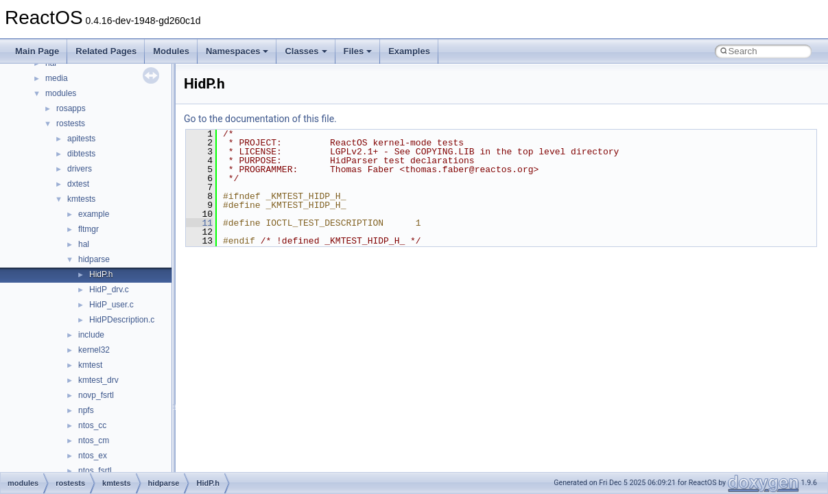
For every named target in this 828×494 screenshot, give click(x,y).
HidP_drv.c (109, 289)
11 (199, 223)
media (56, 78)
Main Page (37, 51)
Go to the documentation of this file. (260, 118)
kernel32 (94, 350)
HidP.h (101, 274)
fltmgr (88, 229)
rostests (70, 123)
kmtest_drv (98, 380)
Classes (306, 51)
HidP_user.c (111, 304)
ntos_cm (93, 440)
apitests (81, 138)
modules (60, 93)
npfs (86, 410)
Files (358, 51)
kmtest (90, 365)
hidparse (94, 259)
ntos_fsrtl (95, 470)
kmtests (81, 199)
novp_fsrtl (96, 395)
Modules (171, 51)
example (93, 214)
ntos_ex (92, 455)
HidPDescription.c (121, 320)
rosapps (71, 108)
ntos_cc (92, 425)
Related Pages (106, 51)
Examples (409, 51)
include (91, 335)
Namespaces (237, 51)
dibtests (81, 153)
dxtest (78, 184)
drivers (79, 169)
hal (83, 244)
